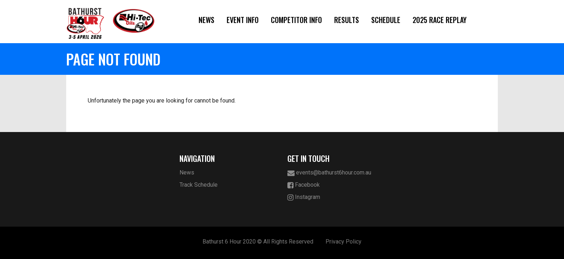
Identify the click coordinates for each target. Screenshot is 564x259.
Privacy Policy (343, 241)
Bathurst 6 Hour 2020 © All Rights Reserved (258, 241)
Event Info (243, 19)
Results (346, 19)
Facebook (303, 185)
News (206, 19)
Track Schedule (198, 184)
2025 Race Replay (440, 19)
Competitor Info (296, 19)
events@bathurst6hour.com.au (329, 173)
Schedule (385, 19)
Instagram (303, 197)
